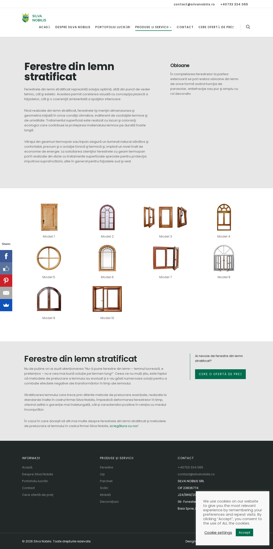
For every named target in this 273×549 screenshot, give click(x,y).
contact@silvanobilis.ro (194, 4)
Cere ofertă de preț (216, 27)
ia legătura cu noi (123, 426)
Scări (104, 488)
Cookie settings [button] (218, 532)
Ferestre (106, 467)
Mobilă (105, 494)
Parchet (106, 481)
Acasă (44, 27)
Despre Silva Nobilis (72, 27)
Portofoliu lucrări (113, 27)
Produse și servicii (153, 27)
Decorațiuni (109, 501)
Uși (102, 474)
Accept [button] (244, 532)
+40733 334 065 (234, 4)
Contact (185, 27)
